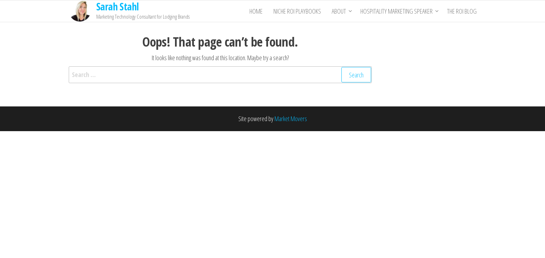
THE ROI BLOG (462, 11)
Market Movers (290, 118)
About (339, 11)
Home (256, 11)
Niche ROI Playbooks (297, 11)
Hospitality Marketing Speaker (396, 11)
